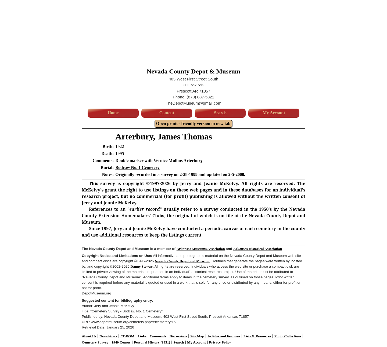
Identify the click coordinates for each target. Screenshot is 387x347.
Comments (158, 336)
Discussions (178, 336)
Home (113, 112)
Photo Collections (287, 336)
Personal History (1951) (152, 342)
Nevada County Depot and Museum (182, 261)
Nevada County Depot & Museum (193, 71)
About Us (89, 336)
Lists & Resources (257, 336)
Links (142, 336)
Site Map (197, 336)
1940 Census (121, 342)
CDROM (127, 336)
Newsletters (108, 336)
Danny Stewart (142, 266)
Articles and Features (223, 336)
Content (166, 112)
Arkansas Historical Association (257, 249)
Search (220, 112)
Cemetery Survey (95, 342)
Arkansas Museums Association (201, 249)
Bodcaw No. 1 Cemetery (137, 167)
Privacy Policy (220, 342)
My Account (274, 112)
